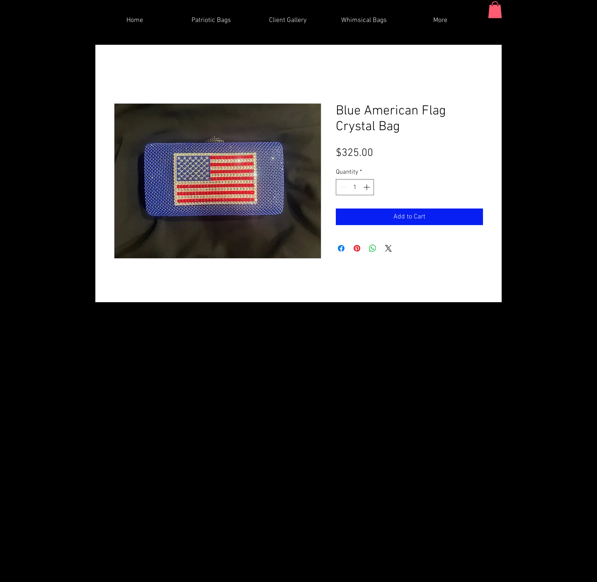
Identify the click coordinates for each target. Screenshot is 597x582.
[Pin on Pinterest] (357, 248)
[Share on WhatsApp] (373, 248)
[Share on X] (388, 248)
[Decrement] (342, 187)
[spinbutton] (355, 187)
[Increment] (367, 187)
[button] (495, 9)
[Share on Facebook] (341, 248)
